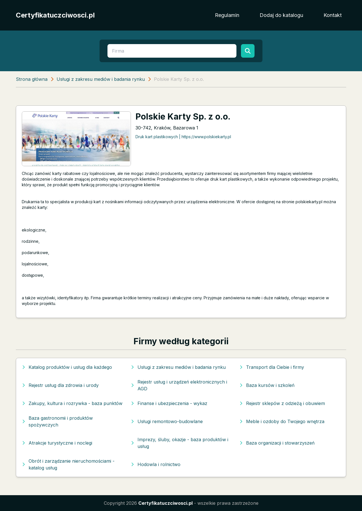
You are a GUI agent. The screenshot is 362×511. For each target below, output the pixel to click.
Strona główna (32, 79)
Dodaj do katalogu (281, 15)
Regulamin (227, 15)
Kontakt (333, 15)
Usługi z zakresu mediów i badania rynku (101, 79)
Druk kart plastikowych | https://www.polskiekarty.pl (183, 136)
